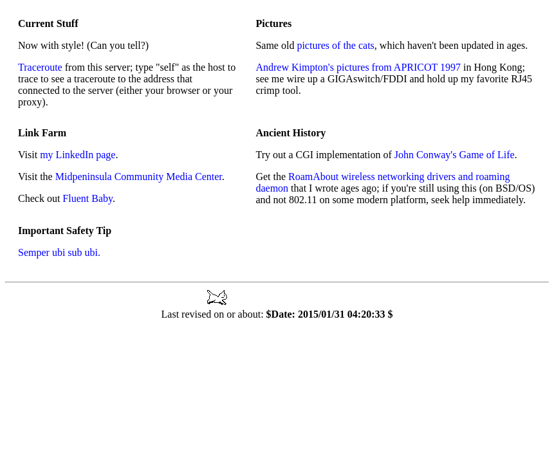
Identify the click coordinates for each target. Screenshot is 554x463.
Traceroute (40, 67)
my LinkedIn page (77, 154)
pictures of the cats (335, 45)
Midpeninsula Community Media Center (138, 176)
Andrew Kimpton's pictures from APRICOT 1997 (358, 67)
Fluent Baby (87, 198)
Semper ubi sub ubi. (59, 252)
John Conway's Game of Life (454, 154)
